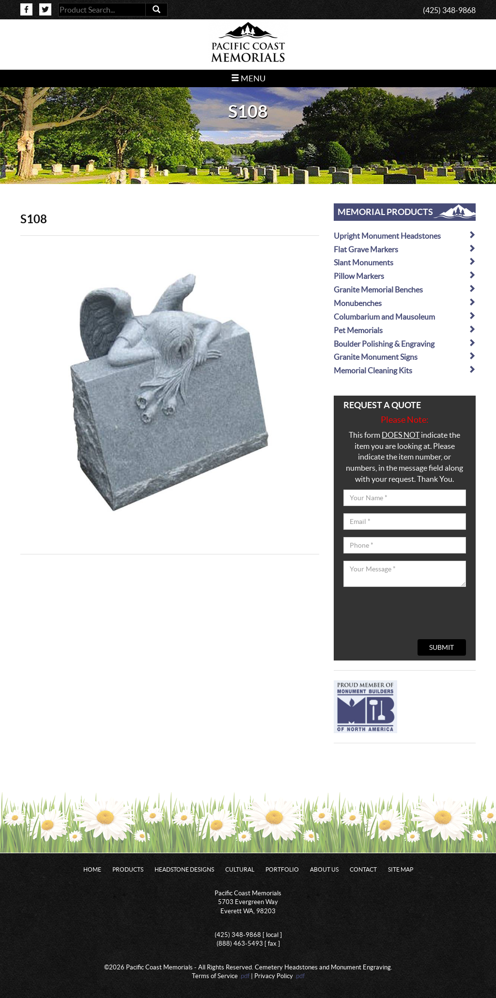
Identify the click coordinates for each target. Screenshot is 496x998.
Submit (441, 647)
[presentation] (417, 613)
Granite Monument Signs (405, 356)
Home (92, 869)
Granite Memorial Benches (405, 289)
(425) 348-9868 (449, 10)
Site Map (400, 869)
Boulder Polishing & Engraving (405, 343)
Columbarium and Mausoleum (405, 316)
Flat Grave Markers (405, 249)
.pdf (244, 976)
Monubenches (405, 302)
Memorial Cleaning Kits (405, 370)
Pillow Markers (405, 275)
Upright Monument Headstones (405, 235)
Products (127, 869)
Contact (363, 869)
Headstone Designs (184, 869)
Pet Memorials (405, 330)
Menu (248, 78)
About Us (324, 869)
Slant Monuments (405, 262)
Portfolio (282, 869)
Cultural (239, 869)
